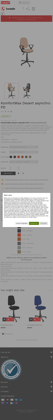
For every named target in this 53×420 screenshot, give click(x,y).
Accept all (34, 223)
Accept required (21, 223)
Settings (43, 223)
